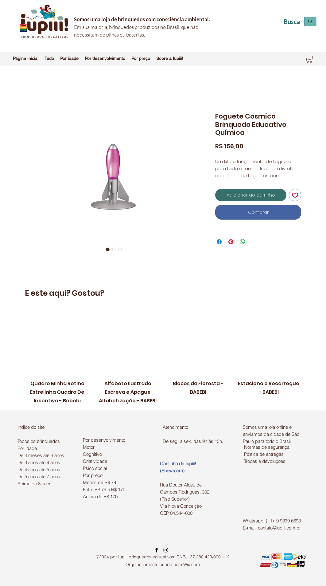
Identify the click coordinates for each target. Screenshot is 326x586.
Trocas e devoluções (264, 461)
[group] (163, 357)
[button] (49, 58)
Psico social (95, 468)
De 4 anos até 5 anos (38, 469)
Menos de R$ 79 (99, 482)
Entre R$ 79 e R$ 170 (104, 489)
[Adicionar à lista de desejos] (295, 195)
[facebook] (156, 550)
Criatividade (95, 461)
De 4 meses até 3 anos (40, 455)
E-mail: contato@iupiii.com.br (272, 528)
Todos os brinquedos (38, 441)
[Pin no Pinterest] (231, 241)
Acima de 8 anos (34, 483)
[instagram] (166, 550)
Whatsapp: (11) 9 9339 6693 (272, 521)
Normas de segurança (266, 447)
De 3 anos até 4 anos (38, 462)
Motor (89, 447)
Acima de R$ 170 (100, 496)
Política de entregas (264, 454)
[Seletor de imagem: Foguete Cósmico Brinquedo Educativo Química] (108, 249)
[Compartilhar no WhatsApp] (242, 241)
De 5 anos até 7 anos (38, 476)
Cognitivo (92, 454)
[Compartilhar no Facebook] (219, 241)
